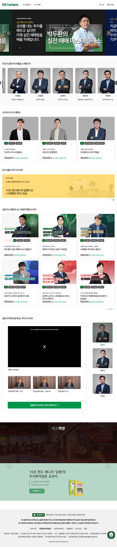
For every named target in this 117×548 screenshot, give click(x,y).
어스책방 (37, 4)
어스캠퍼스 (27, 4)
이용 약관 (33, 529)
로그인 (101, 4)
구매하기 (37, 491)
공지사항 (78, 529)
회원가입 (110, 4)
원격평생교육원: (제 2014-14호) (55, 537)
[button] (9, 466)
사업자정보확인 (59, 529)
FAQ (85, 529)
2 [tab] (113, 199)
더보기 (111, 309)
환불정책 (70, 529)
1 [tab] (111, 199)
